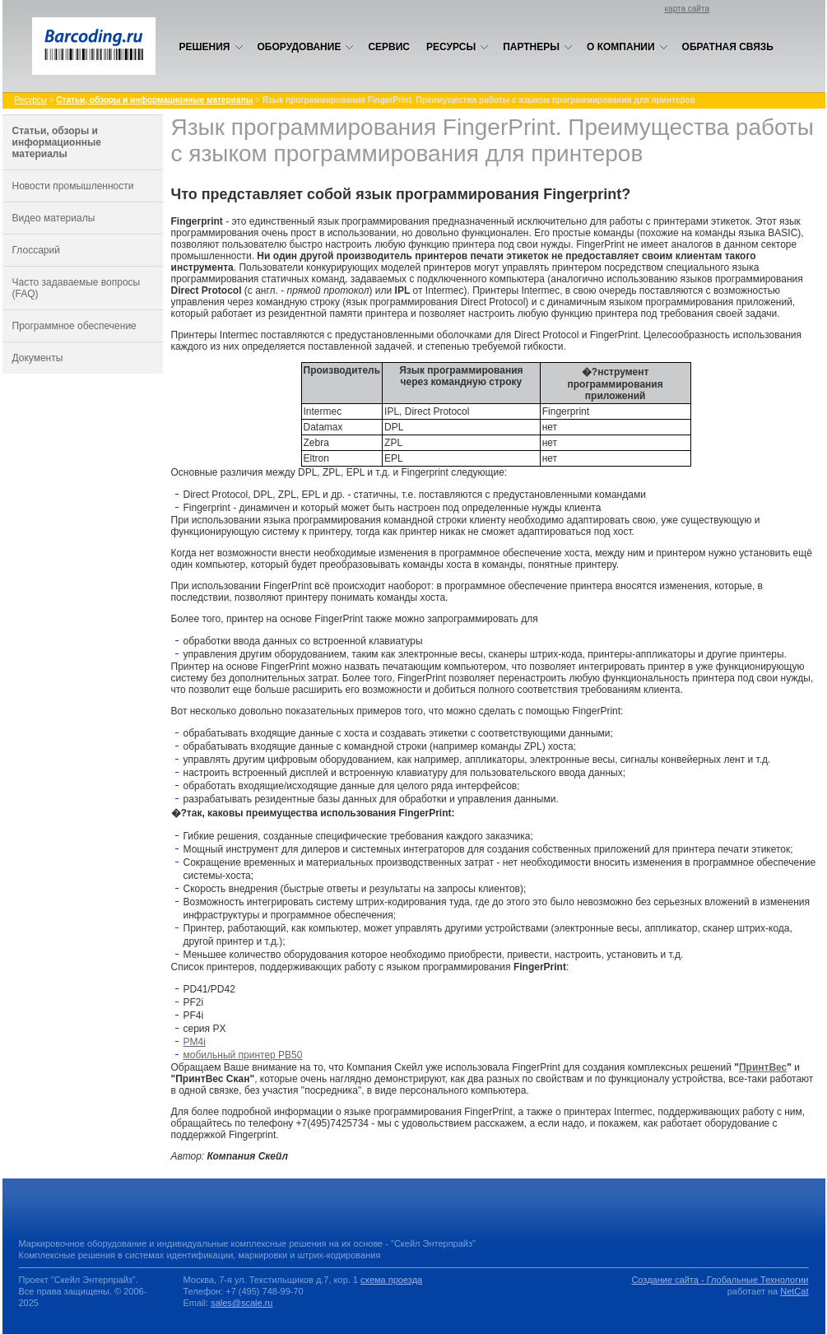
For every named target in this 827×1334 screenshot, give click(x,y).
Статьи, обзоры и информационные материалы (56, 142)
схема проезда (391, 1280)
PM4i (195, 1042)
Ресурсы (457, 47)
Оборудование (306, 47)
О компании (627, 47)
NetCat (794, 1291)
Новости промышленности (73, 186)
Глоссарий (36, 250)
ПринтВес (763, 1067)
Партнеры (538, 47)
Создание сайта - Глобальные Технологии (719, 1280)
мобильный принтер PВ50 (243, 1055)
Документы (37, 358)
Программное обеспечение (74, 326)
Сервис (389, 47)
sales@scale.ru (241, 1303)
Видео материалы (53, 218)
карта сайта (687, 8)
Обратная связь (728, 47)
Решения (211, 47)
